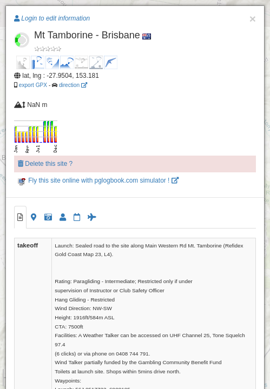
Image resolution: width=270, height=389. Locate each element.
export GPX (33, 85)
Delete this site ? (45, 163)
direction (73, 85)
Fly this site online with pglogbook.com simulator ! (98, 180)
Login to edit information (52, 18)
